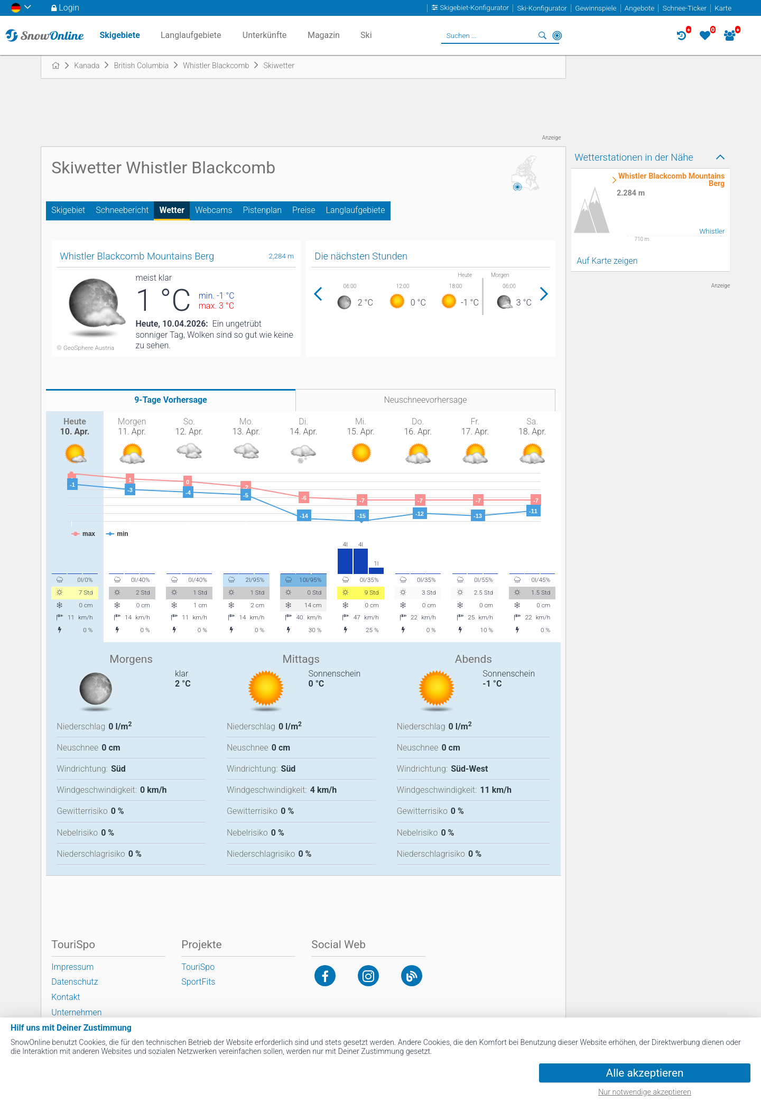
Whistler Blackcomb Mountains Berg (671, 180)
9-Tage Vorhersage (170, 400)
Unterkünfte (264, 35)
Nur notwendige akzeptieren (644, 1092)
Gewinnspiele (595, 8)
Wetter (171, 210)
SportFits (198, 982)
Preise (303, 210)
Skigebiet (68, 210)
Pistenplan (262, 210)
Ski (366, 35)
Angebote (639, 8)
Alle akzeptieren (645, 1073)
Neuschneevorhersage (425, 400)
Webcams (213, 210)
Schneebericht (122, 210)
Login (69, 8)
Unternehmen (76, 1012)
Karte (722, 8)
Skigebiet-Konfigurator (474, 8)
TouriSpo (198, 967)
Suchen (542, 35)
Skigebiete (119, 35)
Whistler (712, 231)
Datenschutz (74, 982)
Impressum (72, 967)
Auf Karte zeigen (607, 261)
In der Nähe (557, 35)
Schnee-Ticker (685, 8)
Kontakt (65, 997)
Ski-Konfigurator (542, 8)
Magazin (324, 35)
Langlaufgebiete (355, 210)
